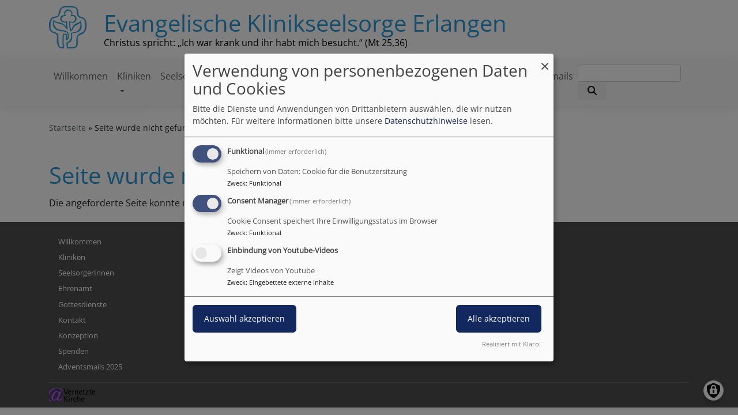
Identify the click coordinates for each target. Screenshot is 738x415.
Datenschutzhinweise (426, 120)
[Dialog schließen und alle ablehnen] (545, 61)
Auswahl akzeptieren (244, 318)
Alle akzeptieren (499, 318)
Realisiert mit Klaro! (511, 343)
